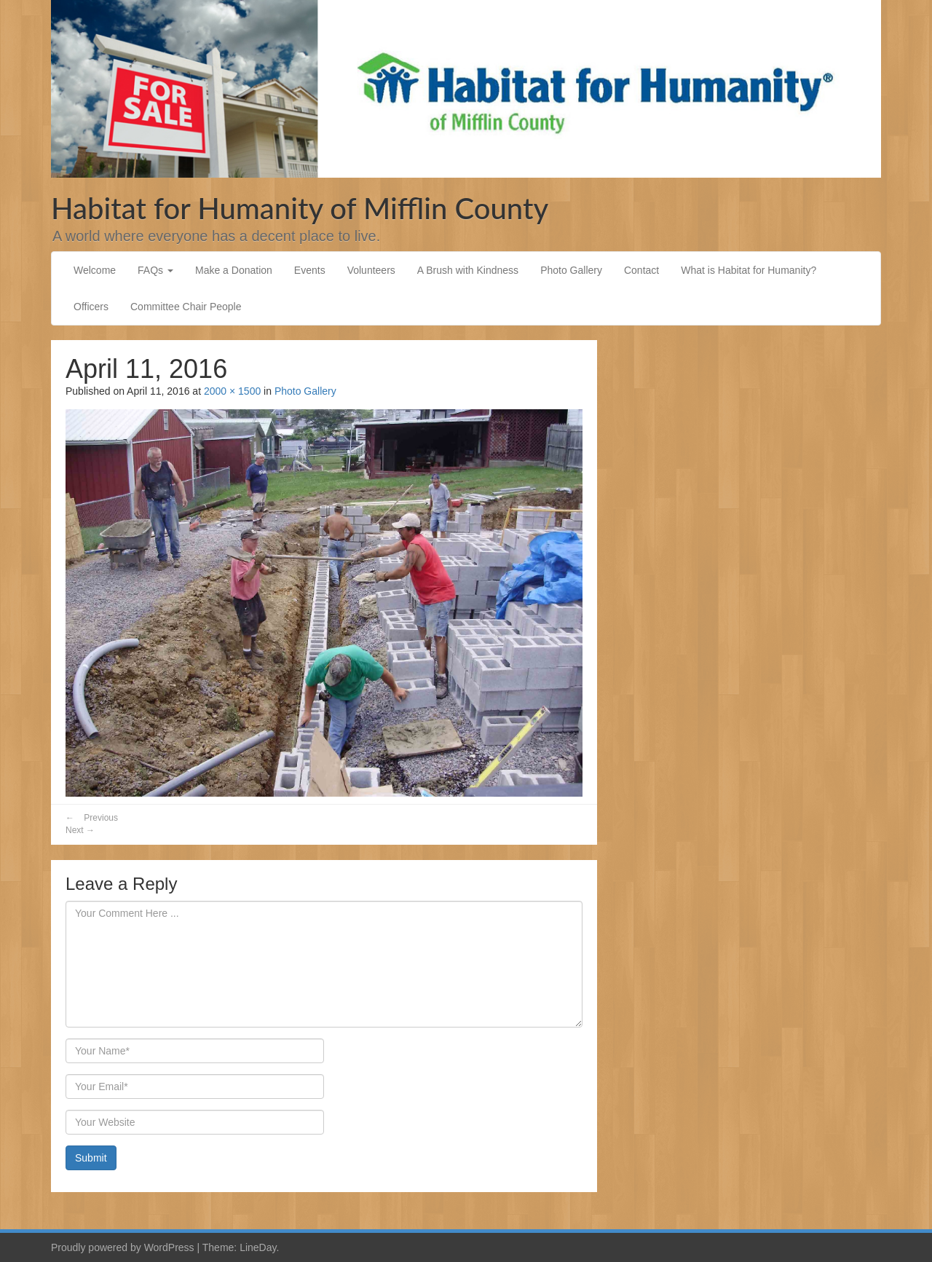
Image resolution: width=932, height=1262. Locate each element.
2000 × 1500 (232, 391)
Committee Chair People (186, 306)
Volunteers (371, 270)
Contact (641, 270)
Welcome (95, 270)
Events (309, 270)
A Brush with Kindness (467, 270)
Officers (91, 306)
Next (80, 830)
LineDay (258, 1247)
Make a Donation (233, 270)
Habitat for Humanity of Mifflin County (299, 208)
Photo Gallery (571, 270)
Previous (92, 818)
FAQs (155, 270)
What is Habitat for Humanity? (748, 270)
